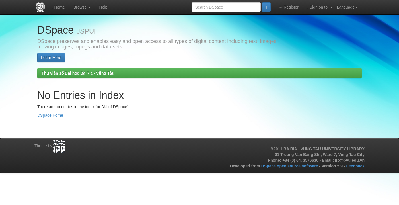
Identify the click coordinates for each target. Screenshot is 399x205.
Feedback (355, 166)
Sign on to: (320, 7)
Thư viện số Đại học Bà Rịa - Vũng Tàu (78, 73)
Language (347, 7)
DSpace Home (50, 115)
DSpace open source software (290, 166)
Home (58, 7)
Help (103, 7)
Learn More (51, 57)
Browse (82, 7)
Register (289, 7)
